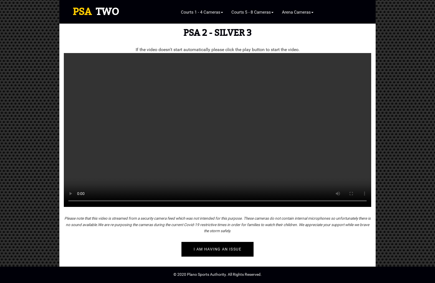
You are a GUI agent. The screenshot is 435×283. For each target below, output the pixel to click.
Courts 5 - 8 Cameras (252, 12)
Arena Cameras (297, 12)
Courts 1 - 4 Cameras (202, 12)
